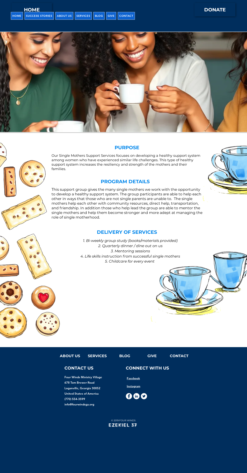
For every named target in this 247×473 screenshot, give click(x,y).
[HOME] (32, 9)
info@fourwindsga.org (79, 404)
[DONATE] (215, 9)
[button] (64, 16)
